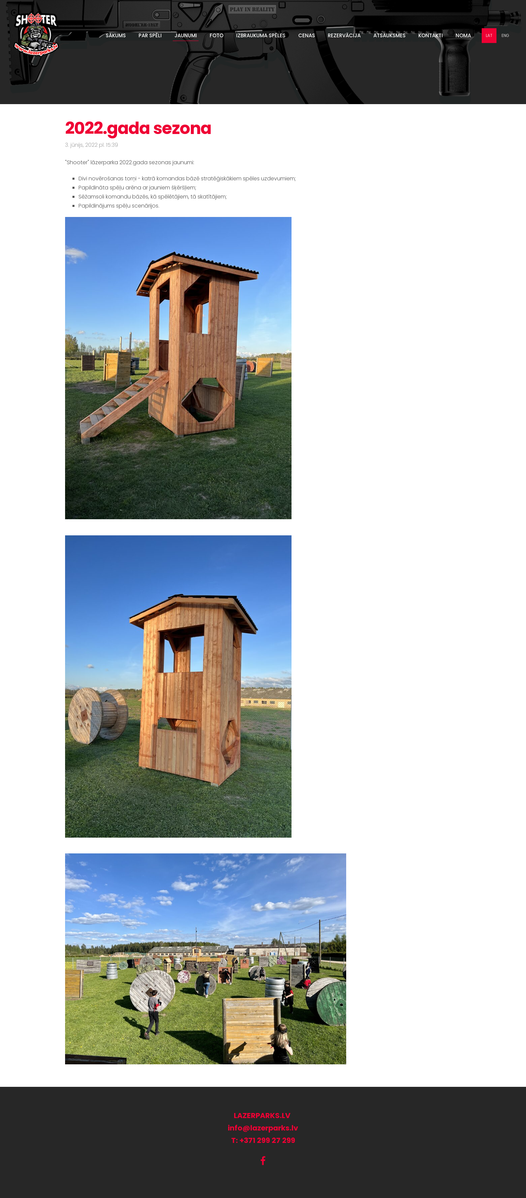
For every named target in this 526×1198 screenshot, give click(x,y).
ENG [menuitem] (505, 35)
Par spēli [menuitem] (150, 35)
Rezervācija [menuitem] (344, 35)
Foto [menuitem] (216, 35)
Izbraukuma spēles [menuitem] (260, 35)
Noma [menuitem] (463, 35)
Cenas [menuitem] (306, 35)
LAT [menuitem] (489, 35)
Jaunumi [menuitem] (185, 35)
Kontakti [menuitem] (430, 35)
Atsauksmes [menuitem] (389, 35)
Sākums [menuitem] (116, 35)
